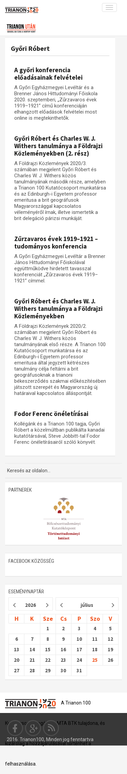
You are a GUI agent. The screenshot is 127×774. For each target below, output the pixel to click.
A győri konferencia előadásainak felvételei (48, 73)
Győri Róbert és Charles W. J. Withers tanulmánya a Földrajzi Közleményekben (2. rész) (58, 145)
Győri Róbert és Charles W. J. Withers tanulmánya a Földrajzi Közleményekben (58, 308)
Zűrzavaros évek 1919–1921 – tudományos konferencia (56, 242)
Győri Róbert (30, 48)
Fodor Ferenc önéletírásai (51, 414)
